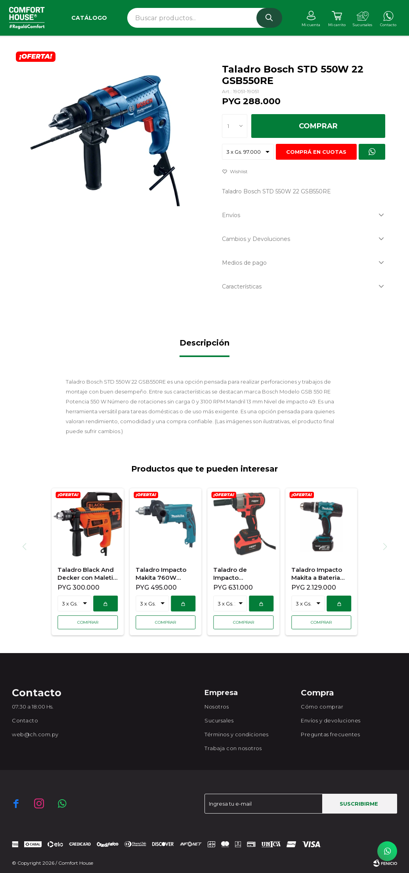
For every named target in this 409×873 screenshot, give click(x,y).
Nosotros (216, 706)
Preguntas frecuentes (330, 734)
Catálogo (89, 17)
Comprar (318, 126)
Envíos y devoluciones (331, 720)
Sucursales (218, 720)
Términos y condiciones (236, 734)
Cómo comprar (322, 706)
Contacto (25, 720)
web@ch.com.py (35, 734)
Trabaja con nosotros (233, 748)
